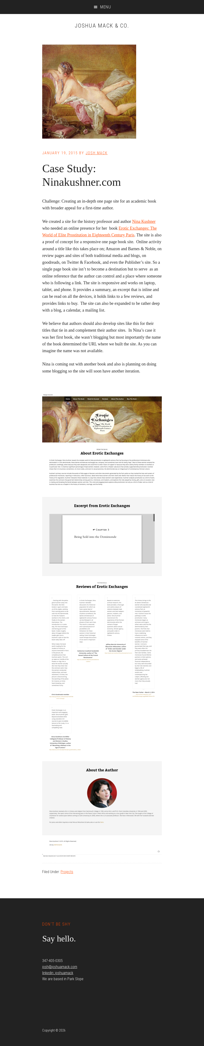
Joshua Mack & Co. (102, 25)
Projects (67, 872)
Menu (105, 6)
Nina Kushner (144, 221)
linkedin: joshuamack (57, 973)
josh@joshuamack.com (59, 967)
